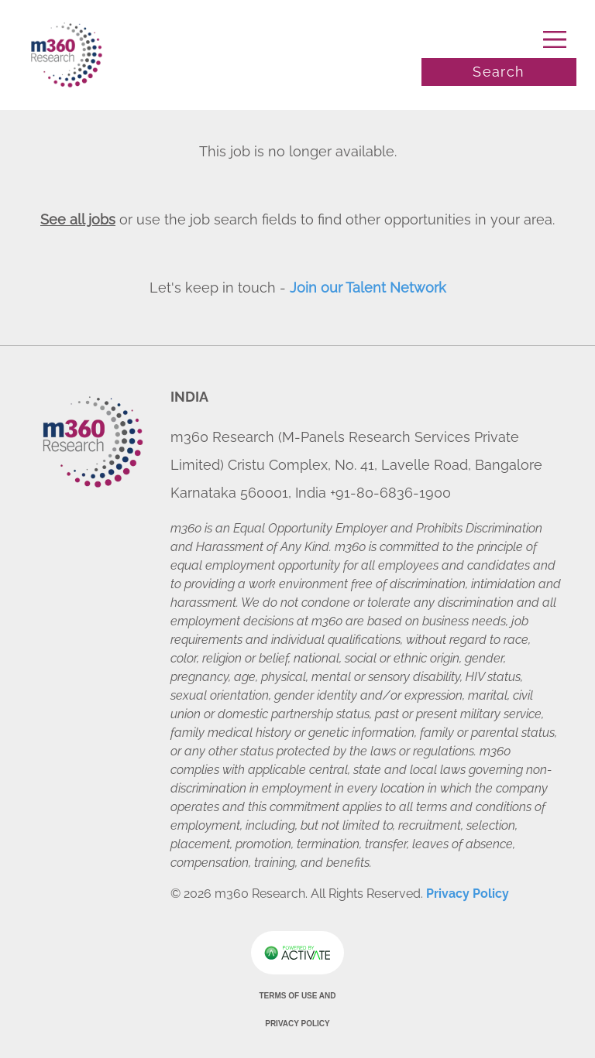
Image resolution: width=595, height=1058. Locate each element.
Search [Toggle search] (498, 71)
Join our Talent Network (368, 287)
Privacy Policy (467, 893)
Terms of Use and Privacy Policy (297, 1009)
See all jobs (77, 219)
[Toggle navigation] (498, 39)
